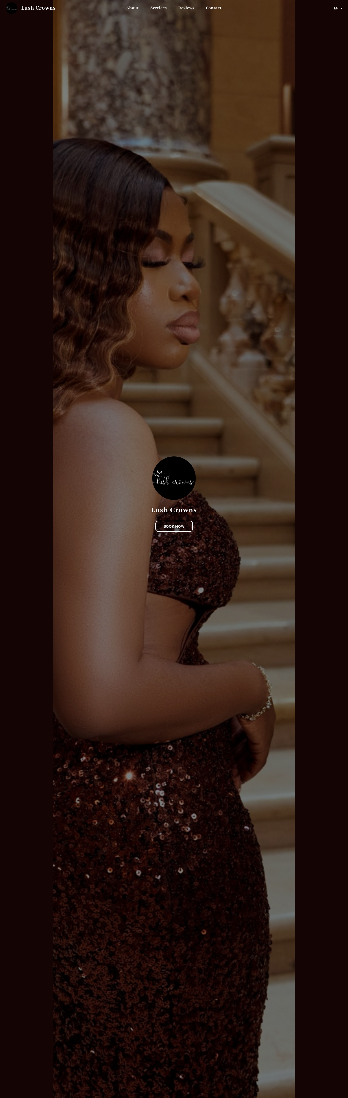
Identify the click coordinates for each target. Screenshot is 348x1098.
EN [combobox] (336, 8)
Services (158, 8)
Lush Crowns (38, 8)
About (132, 8)
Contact (214, 8)
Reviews (186, 8)
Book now (174, 526)
